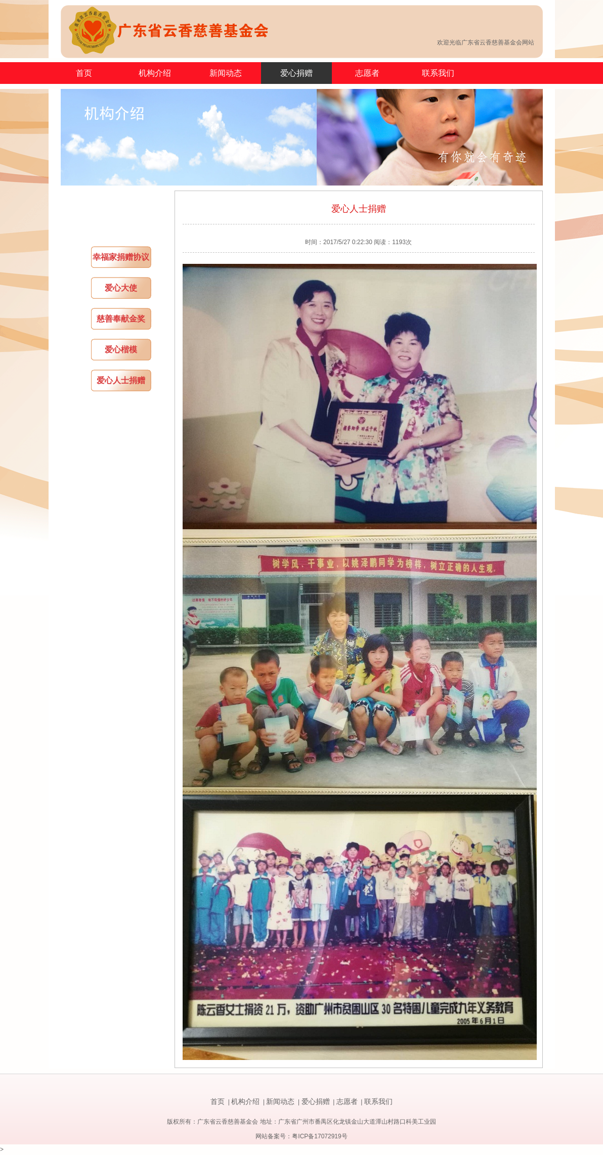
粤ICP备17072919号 (319, 1136)
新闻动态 (225, 73)
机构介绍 (155, 73)
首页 (84, 73)
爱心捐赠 (296, 73)
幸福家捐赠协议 (121, 257)
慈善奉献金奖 (121, 318)
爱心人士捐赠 (121, 380)
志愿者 (367, 73)
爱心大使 (121, 288)
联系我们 (438, 73)
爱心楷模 (121, 349)
